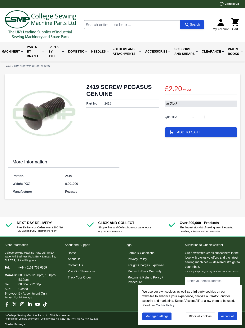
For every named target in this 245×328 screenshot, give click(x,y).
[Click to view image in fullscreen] (44, 113)
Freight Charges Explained (146, 265)
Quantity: (171, 117)
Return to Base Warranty (144, 271)
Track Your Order (79, 277)
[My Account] (220, 24)
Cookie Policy (165, 305)
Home (72, 253)
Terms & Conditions (141, 253)
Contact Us (229, 4)
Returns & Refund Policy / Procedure (145, 280)
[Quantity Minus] (182, 117)
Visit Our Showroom (81, 271)
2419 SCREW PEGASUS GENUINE (32, 66)
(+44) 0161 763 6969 (32, 267)
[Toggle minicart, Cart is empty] (235, 24)
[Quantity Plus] (204, 117)
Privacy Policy (137, 259)
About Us (74, 259)
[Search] (192, 24)
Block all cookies (200, 316)
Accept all (227, 316)
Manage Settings (156, 316)
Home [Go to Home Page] (8, 66)
